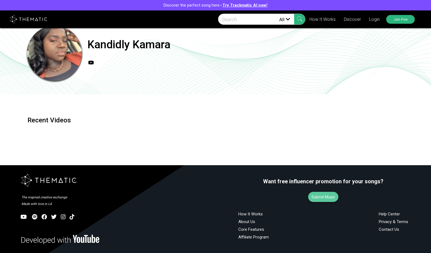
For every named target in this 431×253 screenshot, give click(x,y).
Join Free (400, 19)
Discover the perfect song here (216, 5)
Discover (351, 19)
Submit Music (323, 197)
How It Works (322, 19)
